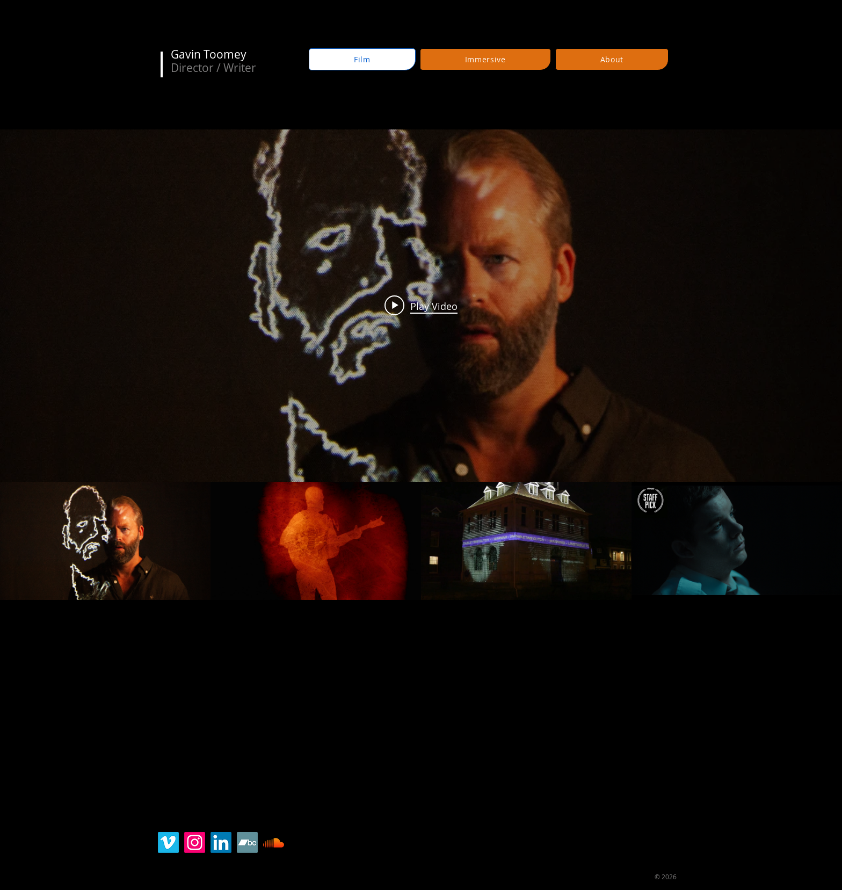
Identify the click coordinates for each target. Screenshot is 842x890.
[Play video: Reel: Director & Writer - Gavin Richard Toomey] (421, 305)
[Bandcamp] (247, 842)
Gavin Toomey (208, 54)
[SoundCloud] (273, 842)
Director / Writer (213, 67)
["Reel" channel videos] (421, 541)
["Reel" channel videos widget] (421, 364)
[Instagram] (194, 842)
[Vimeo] (168, 842)
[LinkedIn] (220, 842)
